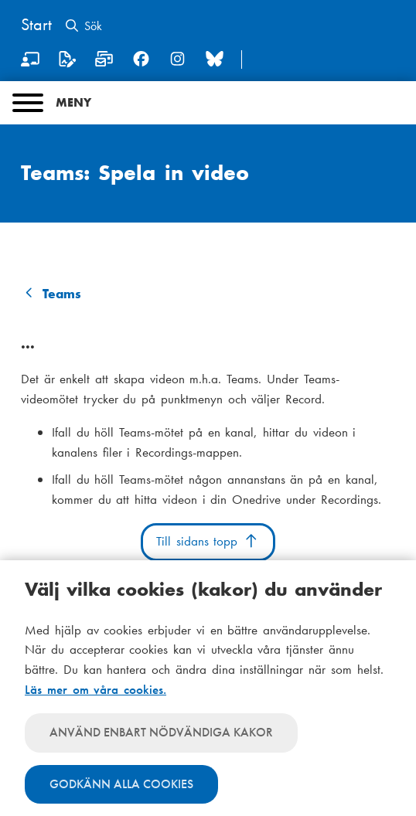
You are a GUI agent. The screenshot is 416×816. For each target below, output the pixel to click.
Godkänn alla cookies (121, 784)
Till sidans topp (207, 540)
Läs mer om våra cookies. (95, 689)
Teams (62, 293)
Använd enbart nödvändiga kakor (161, 732)
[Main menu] (208, 102)
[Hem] (36, 26)
